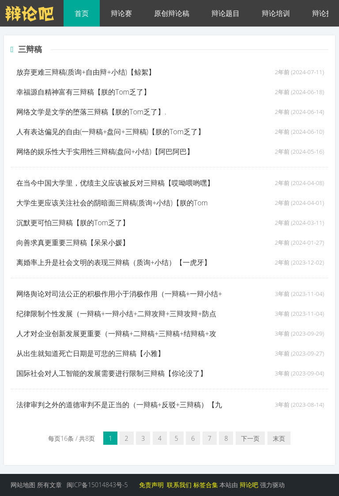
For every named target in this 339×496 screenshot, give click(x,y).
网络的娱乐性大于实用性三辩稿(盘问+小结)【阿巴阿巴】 (105, 151)
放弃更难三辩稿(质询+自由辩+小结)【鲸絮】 (85, 72)
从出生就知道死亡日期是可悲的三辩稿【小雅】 (90, 353)
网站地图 (23, 485)
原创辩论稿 (171, 13)
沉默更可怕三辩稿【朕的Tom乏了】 (72, 222)
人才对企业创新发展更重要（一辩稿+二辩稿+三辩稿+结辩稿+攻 (116, 333)
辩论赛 (121, 13)
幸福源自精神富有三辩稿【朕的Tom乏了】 (83, 92)
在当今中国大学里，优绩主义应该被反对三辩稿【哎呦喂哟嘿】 (115, 183)
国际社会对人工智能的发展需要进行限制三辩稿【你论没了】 (111, 373)
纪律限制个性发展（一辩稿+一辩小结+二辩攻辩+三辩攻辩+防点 (116, 313)
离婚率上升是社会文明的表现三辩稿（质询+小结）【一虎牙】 (113, 262)
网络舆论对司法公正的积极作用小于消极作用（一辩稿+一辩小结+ (119, 294)
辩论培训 (276, 13)
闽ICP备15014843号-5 (97, 485)
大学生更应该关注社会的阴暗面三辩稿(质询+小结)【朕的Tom (112, 203)
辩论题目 (225, 13)
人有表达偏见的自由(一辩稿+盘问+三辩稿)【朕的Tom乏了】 (110, 131)
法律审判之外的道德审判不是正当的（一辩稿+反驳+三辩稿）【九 (119, 404)
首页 (82, 13)
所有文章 (49, 485)
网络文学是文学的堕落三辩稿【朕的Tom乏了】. (91, 112)
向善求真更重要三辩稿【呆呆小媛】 (72, 242)
